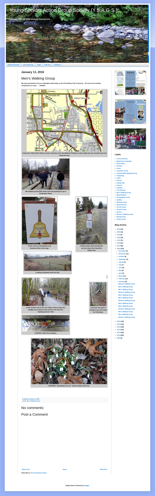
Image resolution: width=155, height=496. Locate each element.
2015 (119, 321)
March (121, 276)
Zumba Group (121, 219)
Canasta (119, 166)
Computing (120, 176)
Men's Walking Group (33, 401)
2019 (119, 240)
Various (119, 212)
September (122, 259)
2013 (119, 327)
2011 (119, 332)
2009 (119, 338)
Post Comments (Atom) (38, 473)
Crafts (119, 178)
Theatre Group (121, 209)
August (121, 262)
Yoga (39, 65)
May (120, 270)
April (120, 273)
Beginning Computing (124, 161)
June (120, 268)
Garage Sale (121, 183)
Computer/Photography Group (127, 173)
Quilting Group (122, 202)
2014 (119, 324)
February (122, 279)
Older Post (103, 469)
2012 (119, 330)
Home (65, 469)
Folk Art (47, 65)
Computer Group (122, 171)
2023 (119, 229)
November (122, 254)
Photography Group (123, 197)
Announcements (122, 159)
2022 (119, 232)
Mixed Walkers (121, 195)
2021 (119, 235)
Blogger (86, 485)
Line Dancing (28, 65)
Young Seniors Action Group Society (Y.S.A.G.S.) (63, 10)
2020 (119, 237)
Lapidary (119, 188)
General (119, 185)
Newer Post (26, 469)
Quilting (57, 65)
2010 (119, 335)
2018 (119, 243)
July (120, 265)
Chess (119, 168)
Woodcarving (121, 217)
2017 (119, 246)
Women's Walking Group (125, 214)
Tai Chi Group (121, 207)
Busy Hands (121, 163)
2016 (119, 248)
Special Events (13, 65)
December (122, 251)
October (121, 256)
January (121, 281)
